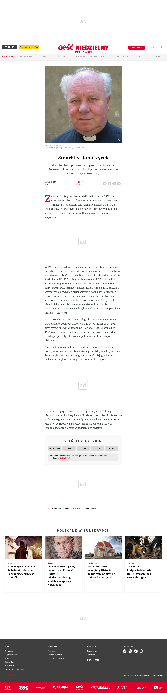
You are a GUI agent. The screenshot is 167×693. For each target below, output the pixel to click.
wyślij (119, 182)
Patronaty (122, 57)
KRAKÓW (75, 509)
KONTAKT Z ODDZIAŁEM (101, 57)
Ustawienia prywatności (56, 658)
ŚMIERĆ (94, 509)
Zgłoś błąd (11, 675)
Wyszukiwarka (162, 47)
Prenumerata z (29, 47)
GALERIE (62, 57)
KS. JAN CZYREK (84, 509)
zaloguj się (153, 48)
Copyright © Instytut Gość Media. (134, 675)
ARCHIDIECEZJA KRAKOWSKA (61, 509)
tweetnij (114, 182)
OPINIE (44, 57)
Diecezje (140, 57)
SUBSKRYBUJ (136, 48)
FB (110, 182)
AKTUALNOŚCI (26, 57)
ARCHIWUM (79, 57)
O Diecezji (158, 57)
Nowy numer (8, 57)
